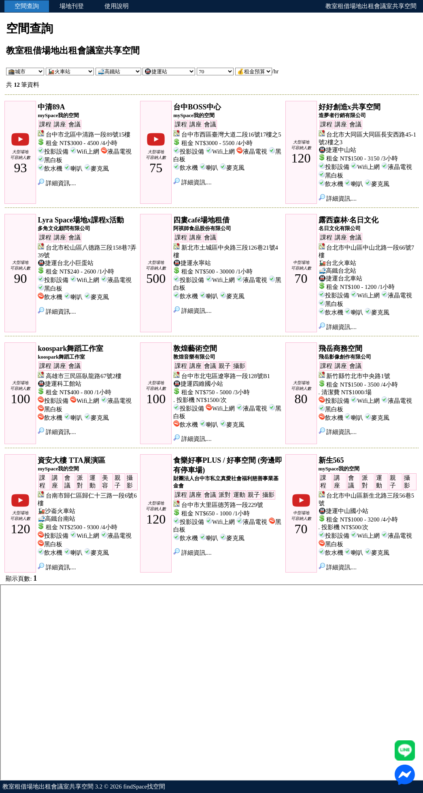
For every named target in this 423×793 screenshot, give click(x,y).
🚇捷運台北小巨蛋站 (66, 263)
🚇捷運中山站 (337, 150)
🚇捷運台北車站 (340, 278)
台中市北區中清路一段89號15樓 (88, 134)
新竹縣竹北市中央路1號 (358, 376)
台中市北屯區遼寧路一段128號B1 (225, 376)
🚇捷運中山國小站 (343, 511)
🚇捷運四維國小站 (198, 383)
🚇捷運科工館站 (59, 383)
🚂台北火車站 (337, 263)
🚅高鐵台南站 (56, 518)
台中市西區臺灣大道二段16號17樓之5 (231, 134)
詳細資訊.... (57, 183)
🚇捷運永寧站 (192, 263)
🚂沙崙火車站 (56, 511)
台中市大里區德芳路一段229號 (222, 505)
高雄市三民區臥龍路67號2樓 (83, 376)
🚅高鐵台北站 (337, 270)
